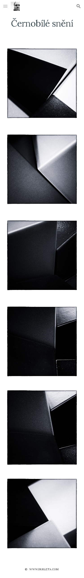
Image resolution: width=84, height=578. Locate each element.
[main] (42, 23)
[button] (5, 6)
